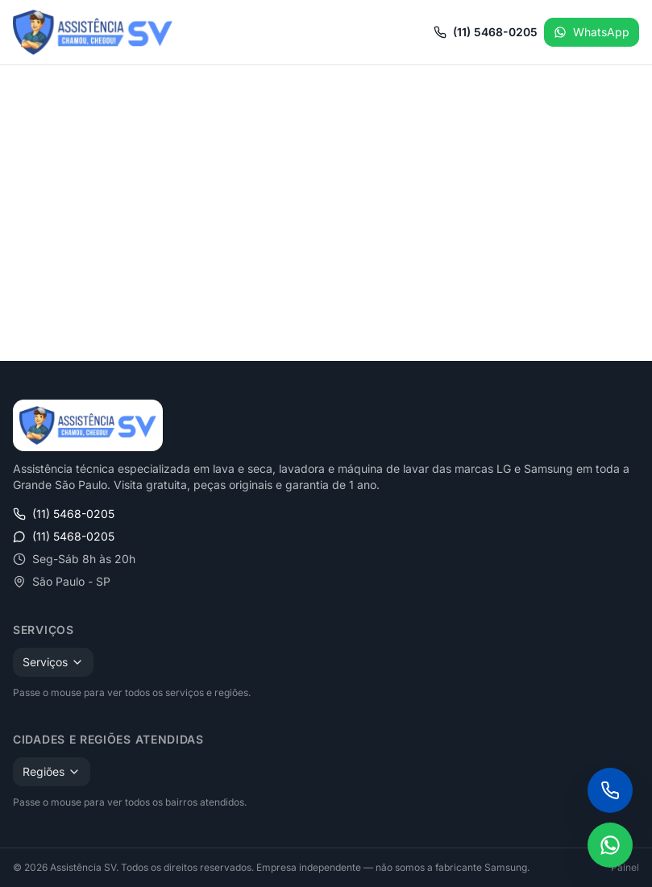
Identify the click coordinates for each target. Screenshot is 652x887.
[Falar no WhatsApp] (610, 845)
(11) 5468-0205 (486, 32)
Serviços (53, 662)
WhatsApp (591, 32)
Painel (625, 867)
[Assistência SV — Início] (92, 32)
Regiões (52, 771)
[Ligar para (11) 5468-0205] (610, 790)
